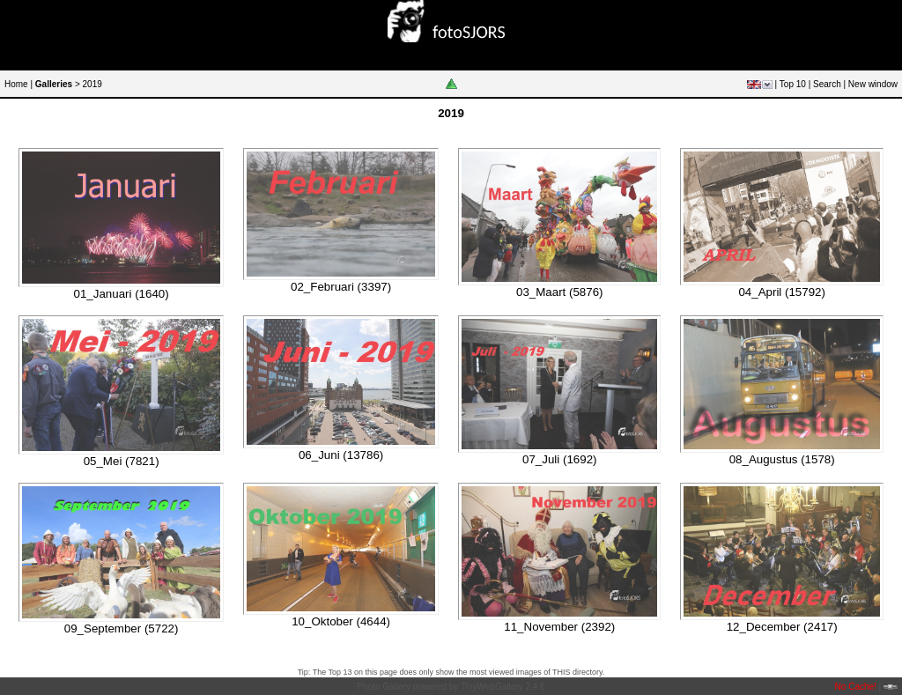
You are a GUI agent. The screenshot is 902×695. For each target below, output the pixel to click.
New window (873, 84)
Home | (18, 84)
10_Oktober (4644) (341, 621)
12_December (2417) (782, 626)
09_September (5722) (121, 628)
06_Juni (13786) (341, 455)
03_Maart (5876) (559, 292)
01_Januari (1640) (121, 293)
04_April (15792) (781, 292)
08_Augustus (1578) (782, 459)
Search (827, 84)
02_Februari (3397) (341, 286)
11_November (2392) (559, 626)
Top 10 (793, 84)
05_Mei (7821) (121, 461)
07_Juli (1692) (559, 459)
